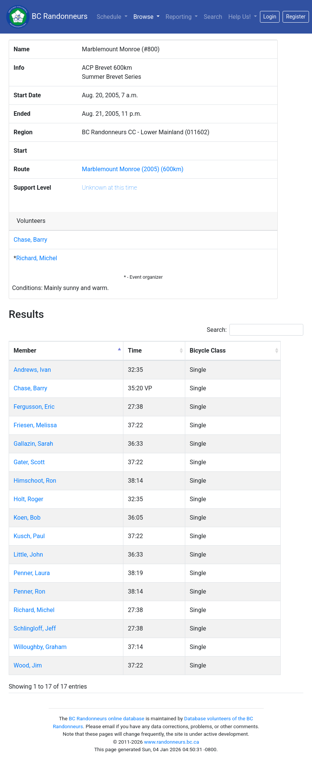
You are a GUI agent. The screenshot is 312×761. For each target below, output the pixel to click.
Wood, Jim (28, 665)
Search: (255, 330)
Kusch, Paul (29, 536)
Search (213, 16)
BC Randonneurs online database (106, 718)
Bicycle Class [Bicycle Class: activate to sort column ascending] (208, 350)
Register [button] (295, 17)
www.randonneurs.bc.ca (171, 742)
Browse (148, 16)
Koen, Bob (27, 517)
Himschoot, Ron (35, 480)
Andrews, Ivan (32, 369)
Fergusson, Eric (34, 406)
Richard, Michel (36, 258)
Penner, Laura (32, 573)
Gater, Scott (29, 462)
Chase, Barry (30, 239)
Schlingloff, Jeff (35, 628)
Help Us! (240, 16)
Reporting (179, 16)
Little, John (28, 554)
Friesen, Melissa (35, 425)
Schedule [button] (110, 16)
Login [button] (270, 17)
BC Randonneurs (47, 17)
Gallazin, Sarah (33, 443)
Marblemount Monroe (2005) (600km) (132, 169)
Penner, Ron (29, 591)
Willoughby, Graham (40, 647)
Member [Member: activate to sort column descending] (25, 350)
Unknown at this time (109, 187)
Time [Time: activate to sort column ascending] (135, 350)
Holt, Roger (28, 499)
